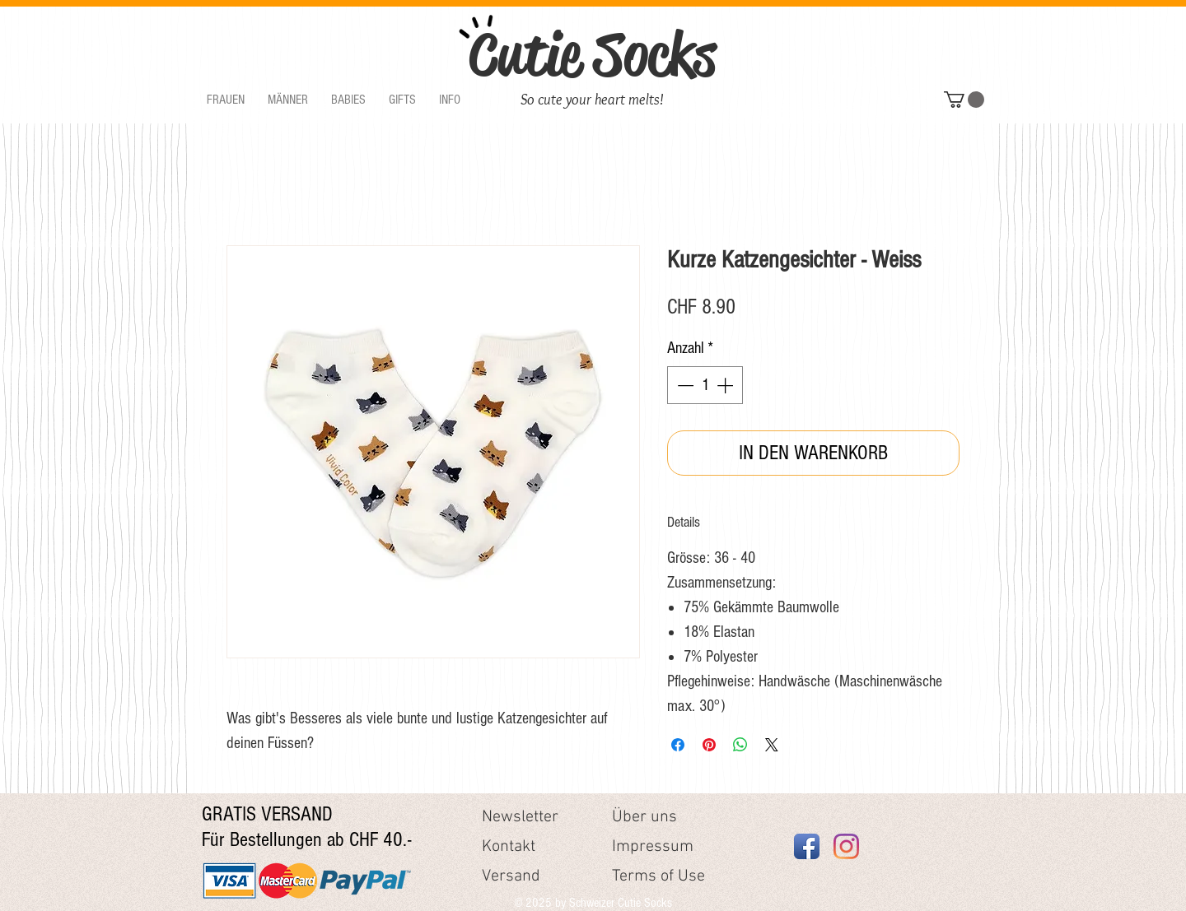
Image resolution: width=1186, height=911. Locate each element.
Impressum (652, 847)
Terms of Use (658, 876)
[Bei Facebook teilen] (678, 745)
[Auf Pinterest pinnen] (709, 745)
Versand (511, 876)
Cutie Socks (592, 54)
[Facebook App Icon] (806, 846)
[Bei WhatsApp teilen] (740, 745)
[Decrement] (684, 385)
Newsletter (520, 817)
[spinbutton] (705, 385)
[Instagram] (846, 846)
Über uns (644, 817)
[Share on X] (772, 745)
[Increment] (726, 385)
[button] (225, 100)
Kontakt (508, 847)
